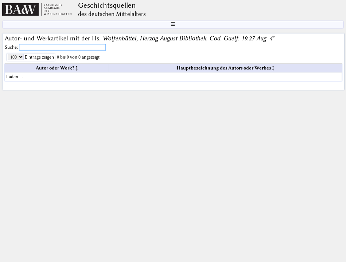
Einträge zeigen (39, 57)
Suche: (12, 47)
